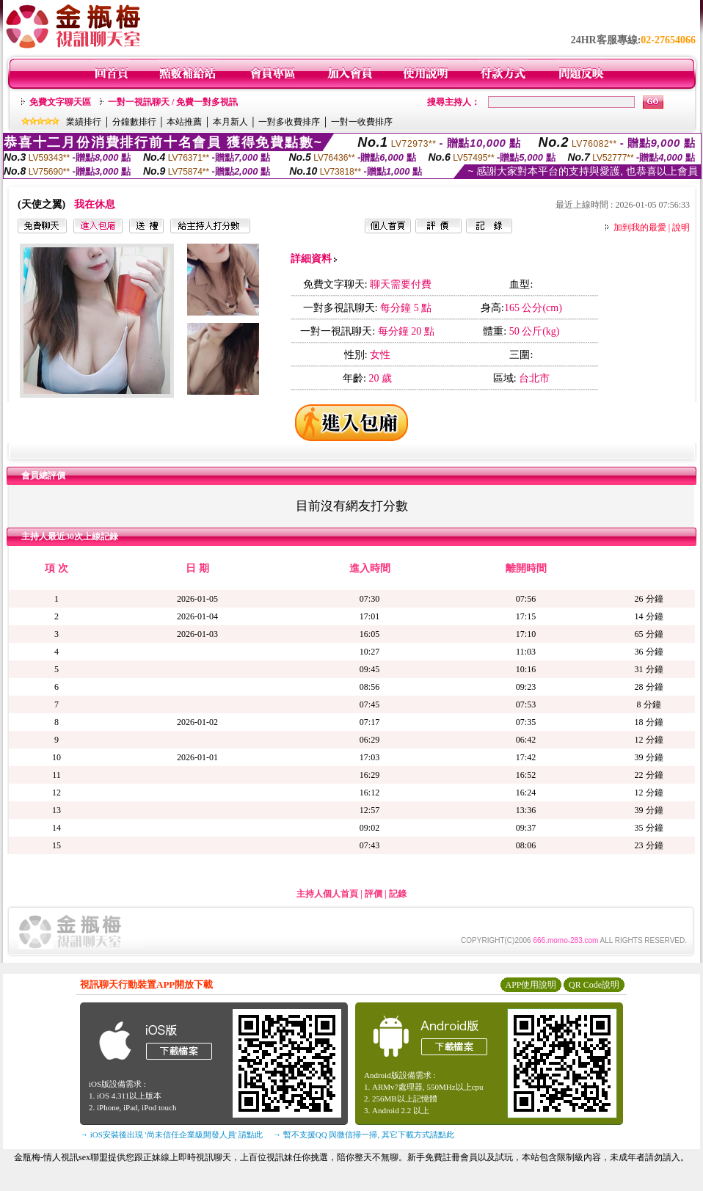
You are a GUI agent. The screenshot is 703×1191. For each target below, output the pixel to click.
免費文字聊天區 (60, 102)
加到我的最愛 (639, 227)
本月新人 (230, 122)
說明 (681, 227)
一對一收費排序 (362, 122)
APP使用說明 (530, 985)
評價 (373, 894)
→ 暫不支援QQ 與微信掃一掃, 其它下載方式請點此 (363, 1134)
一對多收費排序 (289, 122)
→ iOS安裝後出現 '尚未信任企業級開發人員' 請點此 (171, 1134)
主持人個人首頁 (327, 894)
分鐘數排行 (134, 122)
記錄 (398, 894)
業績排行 (83, 122)
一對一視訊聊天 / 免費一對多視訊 (173, 102)
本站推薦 (184, 122)
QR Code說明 (594, 985)
